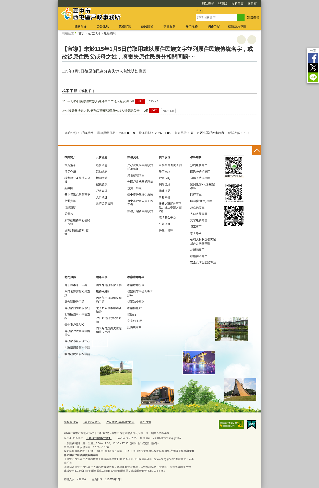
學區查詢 (164, 171)
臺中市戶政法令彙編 (140, 194)
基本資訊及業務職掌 (77, 194)
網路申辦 (214, 26)
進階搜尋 (253, 17)
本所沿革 (70, 165)
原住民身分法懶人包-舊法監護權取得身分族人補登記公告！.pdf (105, 110)
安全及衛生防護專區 (203, 262)
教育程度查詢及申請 (77, 354)
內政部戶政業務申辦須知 (77, 332)
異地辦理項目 (135, 175)
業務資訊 (125, 26)
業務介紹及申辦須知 (140, 211)
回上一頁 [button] (251, 39)
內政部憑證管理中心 (77, 341)
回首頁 (252, 3)
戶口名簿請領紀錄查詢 (77, 293)
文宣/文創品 (134, 320)
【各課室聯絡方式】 (97, 437)
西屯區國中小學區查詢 (77, 316)
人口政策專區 (198, 213)
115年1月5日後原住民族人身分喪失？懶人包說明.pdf (98, 101)
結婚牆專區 (197, 249)
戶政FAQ (164, 178)
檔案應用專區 (237, 26)
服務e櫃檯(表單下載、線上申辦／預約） (170, 207)
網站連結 (164, 184)
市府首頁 (237, 3)
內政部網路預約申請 (77, 347)
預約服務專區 (198, 165)
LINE (313, 77)
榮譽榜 (68, 213)
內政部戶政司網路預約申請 (109, 299)
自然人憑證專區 (200, 178)
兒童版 (222, 3)
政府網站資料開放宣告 (117, 421)
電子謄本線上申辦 (75, 285)
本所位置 (140, 421)
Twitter (313, 67)
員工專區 (196, 226)
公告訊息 (103, 26)
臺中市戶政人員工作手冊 (140, 202)
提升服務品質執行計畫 (77, 232)
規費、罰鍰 (134, 188)
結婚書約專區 (198, 256)
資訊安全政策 (90, 421)
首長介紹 (70, 171)
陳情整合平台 (167, 217)
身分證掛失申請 (74, 301)
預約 (200, 11)
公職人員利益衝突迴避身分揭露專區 (203, 241)
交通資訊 (70, 201)
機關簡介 (80, 26)
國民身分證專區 (200, 171)
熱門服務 (192, 26)
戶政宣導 (101, 190)
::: (56, 1)
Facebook (313, 58)
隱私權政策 (70, 421)
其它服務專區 (198, 220)
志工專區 (196, 233)
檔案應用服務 (135, 285)
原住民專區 (197, 207)
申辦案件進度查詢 (170, 165)
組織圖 (68, 188)
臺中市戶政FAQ (74, 324)
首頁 (82, 33)
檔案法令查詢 (135, 301)
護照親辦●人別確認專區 (202, 186)
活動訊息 (101, 171)
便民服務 (147, 26)
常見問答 (164, 197)
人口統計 (101, 197)
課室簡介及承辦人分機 (77, 179)
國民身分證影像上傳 (109, 285)
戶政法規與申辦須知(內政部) (140, 166)
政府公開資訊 (104, 203)
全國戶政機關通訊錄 (140, 181)
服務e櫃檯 (102, 291)
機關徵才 (101, 178)
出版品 (131, 314)
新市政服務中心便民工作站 (77, 222)
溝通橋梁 (164, 190)
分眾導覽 (164, 224)
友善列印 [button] (241, 39)
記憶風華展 (134, 327)
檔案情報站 (134, 308)
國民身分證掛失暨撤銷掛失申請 (109, 330)
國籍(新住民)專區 (201, 201)
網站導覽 (208, 3)
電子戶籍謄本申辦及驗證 (109, 309)
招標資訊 (101, 184)
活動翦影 (70, 207)
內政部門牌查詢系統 (77, 308)
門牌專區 (196, 194)
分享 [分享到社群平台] (313, 50)
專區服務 (169, 26)
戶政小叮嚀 (166, 230)
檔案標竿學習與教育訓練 (140, 293)
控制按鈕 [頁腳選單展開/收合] (256, 150)
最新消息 (110, 33)
